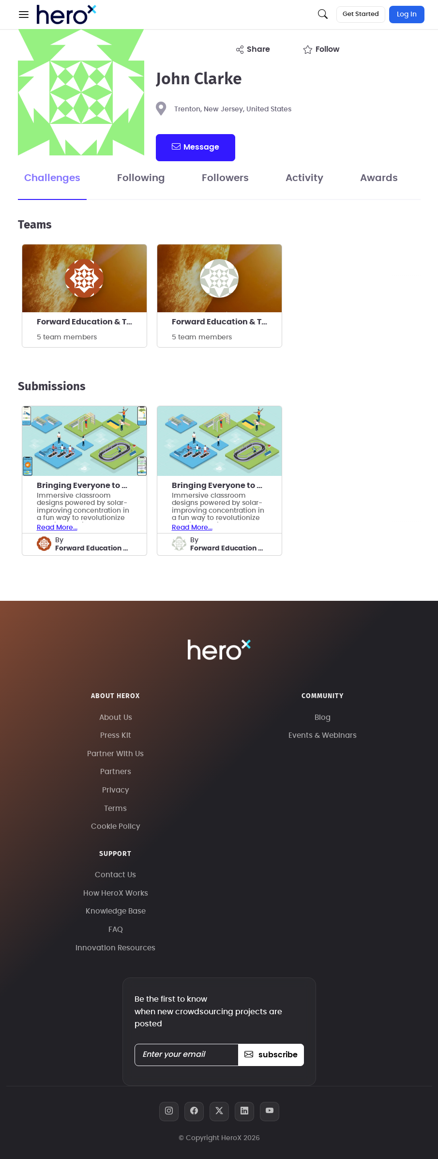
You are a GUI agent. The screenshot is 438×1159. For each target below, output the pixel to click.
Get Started (361, 14)
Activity (304, 178)
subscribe (270, 1055)
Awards (379, 178)
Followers (225, 178)
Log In (407, 14)
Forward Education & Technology (92, 322)
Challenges (52, 178)
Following (141, 178)
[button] (23, 14)
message (195, 146)
